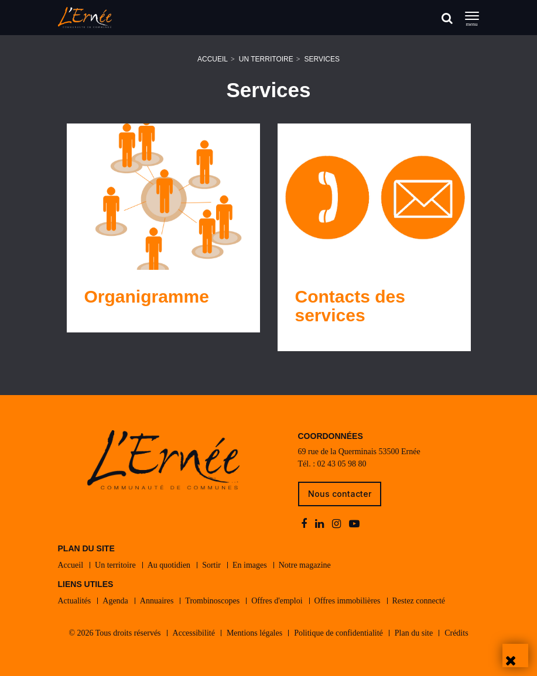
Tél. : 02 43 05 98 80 (332, 463)
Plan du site (414, 633)
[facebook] (305, 524)
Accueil (212, 59)
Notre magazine (305, 565)
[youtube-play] (354, 524)
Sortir (211, 565)
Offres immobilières (347, 600)
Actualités (74, 600)
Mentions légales (254, 633)
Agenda (115, 600)
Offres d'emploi (276, 600)
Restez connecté (419, 600)
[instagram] (337, 524)
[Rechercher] (447, 17)
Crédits (456, 633)
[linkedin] (320, 524)
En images (249, 565)
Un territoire (266, 59)
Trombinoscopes (212, 600)
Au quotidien (169, 565)
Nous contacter (339, 494)
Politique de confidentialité (338, 633)
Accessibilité (194, 633)
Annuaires (157, 600)
